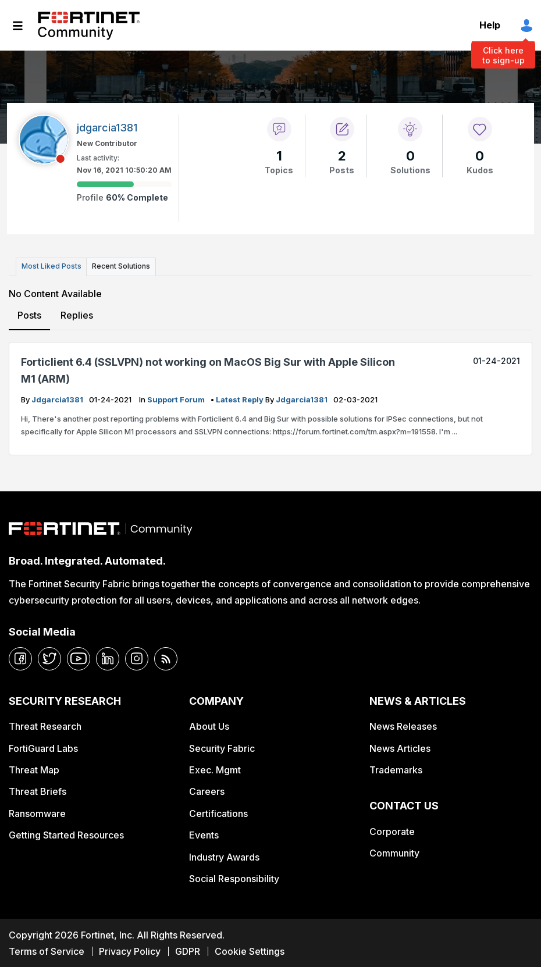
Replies (76, 314)
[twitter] (49, 657)
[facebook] (20, 657)
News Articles (399, 746)
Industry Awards (224, 855)
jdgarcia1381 (58, 398)
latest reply (240, 398)
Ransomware (37, 812)
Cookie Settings (249, 949)
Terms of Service (46, 949)
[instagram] (136, 657)
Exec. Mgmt (215, 769)
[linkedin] (107, 657)
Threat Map (34, 769)
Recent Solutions (118, 266)
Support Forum (177, 398)
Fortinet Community (89, 25)
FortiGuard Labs (43, 746)
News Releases (403, 725)
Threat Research (45, 725)
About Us (209, 725)
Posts (29, 314)
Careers (207, 790)
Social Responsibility (234, 877)
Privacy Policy (130, 949)
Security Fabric (222, 746)
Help (489, 25)
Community (394, 852)
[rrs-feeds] (165, 657)
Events (204, 834)
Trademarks (395, 769)
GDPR (187, 949)
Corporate (392, 830)
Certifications (218, 812)
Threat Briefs (37, 790)
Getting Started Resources (66, 834)
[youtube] (78, 657)
